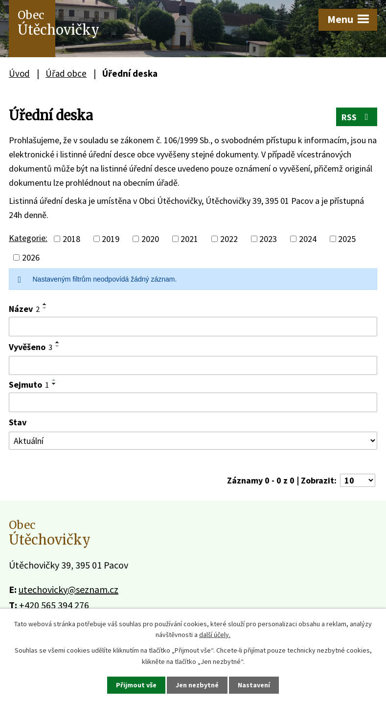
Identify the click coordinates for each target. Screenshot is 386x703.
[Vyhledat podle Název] (193, 326)
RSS (356, 117)
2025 (347, 238)
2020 (150, 238)
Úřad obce (66, 73)
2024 (308, 238)
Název (24, 308)
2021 (189, 238)
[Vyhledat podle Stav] (193, 441)
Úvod (19, 73)
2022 (229, 238)
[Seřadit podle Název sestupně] (45, 308)
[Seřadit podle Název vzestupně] (45, 304)
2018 (71, 238)
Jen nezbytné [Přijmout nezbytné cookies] (197, 685)
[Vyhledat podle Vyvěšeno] (193, 365)
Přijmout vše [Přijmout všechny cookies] (136, 685)
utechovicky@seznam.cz (68, 589)
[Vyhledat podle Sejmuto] (193, 402)
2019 (110, 238)
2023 (268, 238)
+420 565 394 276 (54, 605)
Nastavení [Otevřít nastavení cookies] (254, 685)
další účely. (214, 634)
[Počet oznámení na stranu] (357, 480)
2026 (31, 257)
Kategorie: (28, 237)
